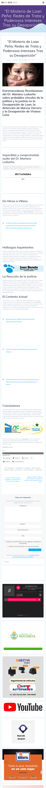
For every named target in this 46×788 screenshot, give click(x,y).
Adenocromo (10, 468)
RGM (9, 60)
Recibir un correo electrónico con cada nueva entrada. (24, 546)
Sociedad (24, 60)
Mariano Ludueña (8, 470)
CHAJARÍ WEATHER (23, 573)
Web (23, 536)
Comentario (23, 506)
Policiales (15, 60)
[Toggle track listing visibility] (40, 595)
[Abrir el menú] (4, 453)
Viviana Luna (38, 470)
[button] (39, 599)
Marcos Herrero (36, 468)
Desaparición (19, 468)
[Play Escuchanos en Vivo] (18, 588)
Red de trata (18, 470)
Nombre (23, 524)
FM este (9, 2)
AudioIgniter (25, 615)
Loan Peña (25, 439)
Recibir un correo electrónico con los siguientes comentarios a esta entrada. (24, 542)
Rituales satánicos (29, 470)
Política (20, 60)
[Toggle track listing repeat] (21, 595)
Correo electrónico (23, 530)
